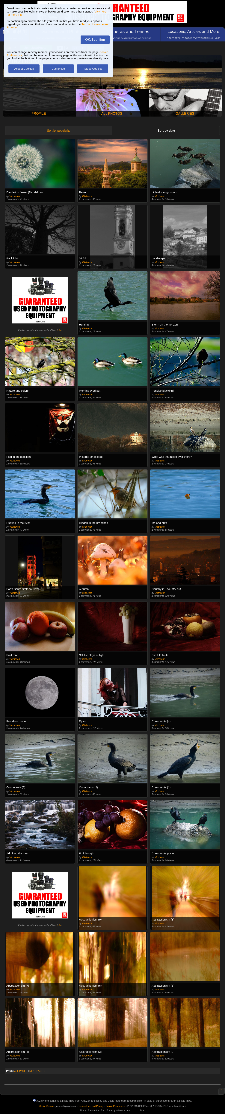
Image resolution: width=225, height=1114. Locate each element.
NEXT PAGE (37, 1071)
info (59, 330)
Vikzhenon (14, 196)
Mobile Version (46, 1106)
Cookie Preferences (115, 1106)
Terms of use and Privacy (91, 1106)
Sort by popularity (58, 130)
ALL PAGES (20, 1071)
